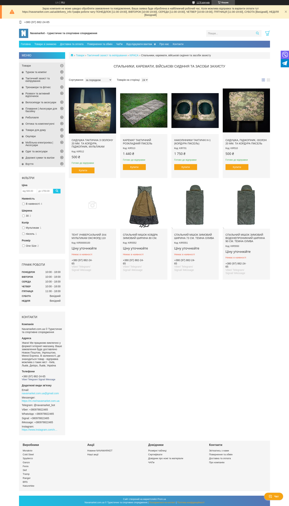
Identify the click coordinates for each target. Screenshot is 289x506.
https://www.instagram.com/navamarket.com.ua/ (40, 429)
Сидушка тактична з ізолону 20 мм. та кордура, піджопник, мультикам (92, 143)
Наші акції (92, 454)
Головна (26, 44)
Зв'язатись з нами (219, 450)
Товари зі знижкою (45, 44)
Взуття (29, 163)
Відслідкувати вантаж (139, 44)
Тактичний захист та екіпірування (107, 55)
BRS (25, 482)
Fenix (26, 466)
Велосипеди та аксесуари (40, 102)
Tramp (26, 474)
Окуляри (30, 136)
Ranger (27, 478)
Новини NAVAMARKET (99, 450)
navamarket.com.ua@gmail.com (40, 393)
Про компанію (217, 462)
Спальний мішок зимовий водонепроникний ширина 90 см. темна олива (245, 238)
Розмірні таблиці (157, 450)
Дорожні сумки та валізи (39, 157)
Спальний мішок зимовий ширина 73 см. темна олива (194, 236)
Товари (80, 55)
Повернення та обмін (99, 44)
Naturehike (28, 485)
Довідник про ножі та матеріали (165, 458)
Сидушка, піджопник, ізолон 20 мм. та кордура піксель (246, 142)
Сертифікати (155, 454)
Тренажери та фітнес (38, 87)
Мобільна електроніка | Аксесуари (39, 144)
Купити (83, 170)
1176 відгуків (203, 2)
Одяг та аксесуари (36, 151)
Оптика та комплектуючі (39, 123)
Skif (25, 470)
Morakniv (27, 450)
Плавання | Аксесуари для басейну (41, 110)
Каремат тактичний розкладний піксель (137, 142)
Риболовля (32, 117)
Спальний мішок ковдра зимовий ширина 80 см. (140, 236)
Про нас (164, 44)
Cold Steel (28, 454)
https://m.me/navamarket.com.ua (40, 400)
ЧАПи (151, 462)
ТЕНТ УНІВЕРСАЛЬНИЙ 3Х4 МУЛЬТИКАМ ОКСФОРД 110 (89, 236)
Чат (274, 496)
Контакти (178, 44)
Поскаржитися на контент (162, 502)
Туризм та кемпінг (36, 72)
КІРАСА (134, 55)
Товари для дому (35, 130)
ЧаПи (119, 44)
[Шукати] (257, 33)
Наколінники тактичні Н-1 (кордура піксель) (192, 142)
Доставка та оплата (71, 44)
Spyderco (28, 458)
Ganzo (26, 462)
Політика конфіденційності (190, 502)
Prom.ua (162, 499)
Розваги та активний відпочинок (37, 95)
